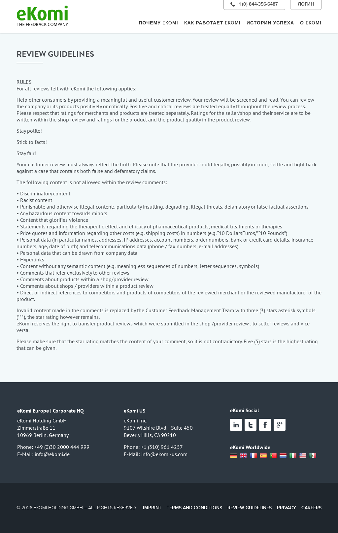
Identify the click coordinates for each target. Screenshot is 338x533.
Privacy (286, 508)
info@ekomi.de (52, 454)
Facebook (265, 425)
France (253, 456)
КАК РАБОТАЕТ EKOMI (212, 23)
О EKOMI (310, 23)
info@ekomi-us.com (164, 454)
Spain (263, 456)
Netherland (283, 456)
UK (243, 456)
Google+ (280, 425)
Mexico (313, 456)
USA (303, 456)
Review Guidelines (249, 508)
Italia (293, 456)
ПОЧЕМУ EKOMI (159, 23)
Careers (311, 508)
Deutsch (233, 456)
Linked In (236, 425)
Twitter (250, 425)
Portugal (273, 456)
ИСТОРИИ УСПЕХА (270, 23)
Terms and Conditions (194, 508)
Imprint (152, 508)
